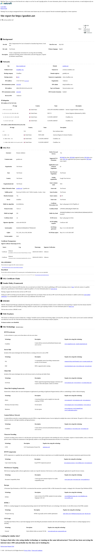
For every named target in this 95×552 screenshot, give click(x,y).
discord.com (88, 513)
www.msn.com (76, 479)
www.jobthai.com (79, 462)
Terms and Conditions (37, 550)
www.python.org (69, 408)
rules (73, 287)
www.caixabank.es (78, 404)
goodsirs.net (65, 66)
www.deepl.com (84, 428)
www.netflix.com (69, 497)
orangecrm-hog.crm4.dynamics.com (73, 361)
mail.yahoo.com (67, 513)
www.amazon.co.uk (77, 400)
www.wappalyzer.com (70, 344)
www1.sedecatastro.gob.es (71, 410)
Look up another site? (8, 20)
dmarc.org (71, 306)
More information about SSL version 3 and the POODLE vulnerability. (12, 267)
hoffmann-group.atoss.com (77, 513)
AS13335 (18, 84)
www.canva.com (68, 479)
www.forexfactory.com (70, 366)
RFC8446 (62, 157)
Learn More (3, 6)
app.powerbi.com (62, 531)
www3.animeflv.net (77, 408)
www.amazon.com (69, 382)
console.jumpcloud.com (81, 344)
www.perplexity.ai (85, 479)
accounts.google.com (87, 361)
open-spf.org (54, 288)
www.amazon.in (88, 462)
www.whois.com (80, 366)
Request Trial (11, 546)
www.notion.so (68, 428)
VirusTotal (26, 80)
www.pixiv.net (88, 366)
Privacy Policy (27, 550)
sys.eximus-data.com (86, 382)
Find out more (4, 546)
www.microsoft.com (53, 531)
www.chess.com (76, 428)
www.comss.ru (87, 404)
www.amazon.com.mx (69, 462)
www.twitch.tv (77, 382)
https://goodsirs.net (20, 66)
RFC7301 (65, 159)
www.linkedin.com (82, 496)
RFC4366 (86, 157)
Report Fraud (4, 8)
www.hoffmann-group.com (71, 496)
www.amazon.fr (68, 400)
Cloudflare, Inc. (20, 69)
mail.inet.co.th (46, 447)
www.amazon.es (86, 400)
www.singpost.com (69, 404)
